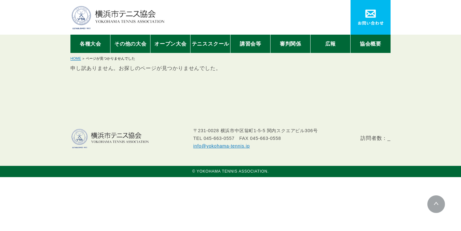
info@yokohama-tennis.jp (221, 146)
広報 (330, 44)
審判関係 (290, 44)
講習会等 (250, 44)
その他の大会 (130, 44)
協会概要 (370, 44)
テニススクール (211, 44)
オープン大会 (170, 44)
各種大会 (90, 44)
